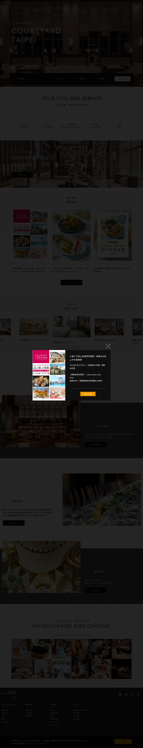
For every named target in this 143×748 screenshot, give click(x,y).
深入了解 (88, 394)
